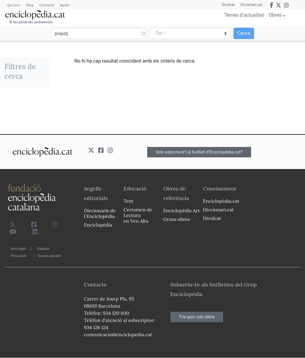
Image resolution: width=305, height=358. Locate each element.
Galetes (43, 248)
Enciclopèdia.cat (221, 201)
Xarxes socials (49, 255)
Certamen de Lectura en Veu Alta (138, 215)
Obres (275, 15)
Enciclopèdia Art (181, 210)
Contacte (46, 5)
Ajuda (64, 5)
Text (128, 201)
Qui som (13, 5)
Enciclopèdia (98, 225)
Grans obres (176, 219)
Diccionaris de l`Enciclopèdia (100, 213)
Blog (29, 5)
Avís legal (18, 248)
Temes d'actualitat (244, 15)
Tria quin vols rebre (197, 317)
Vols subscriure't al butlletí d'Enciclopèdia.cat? (199, 152)
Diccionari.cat (251, 5)
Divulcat (228, 5)
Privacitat (18, 255)
